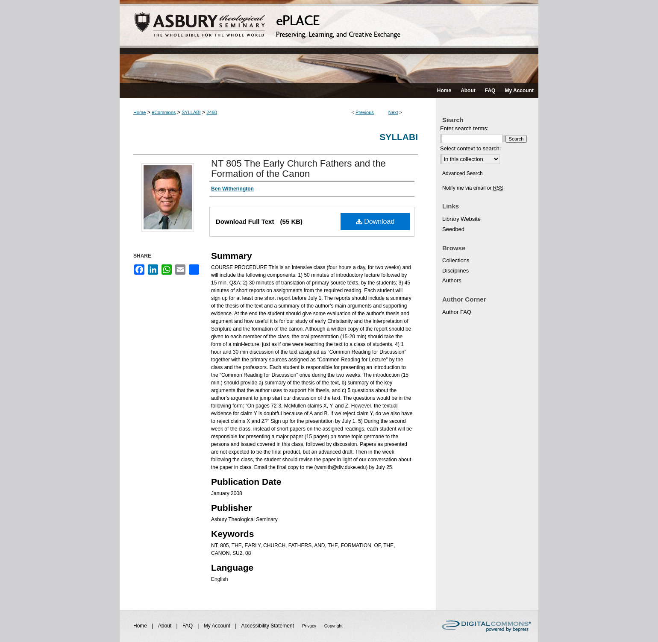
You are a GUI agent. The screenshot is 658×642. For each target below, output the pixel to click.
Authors (451, 280)
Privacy (309, 626)
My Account (218, 626)
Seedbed (453, 229)
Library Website (461, 219)
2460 (211, 112)
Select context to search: (470, 148)
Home (139, 112)
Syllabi (398, 137)
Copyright (333, 626)
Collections (456, 260)
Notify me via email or (472, 188)
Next (393, 112)
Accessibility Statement (268, 626)
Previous (364, 112)
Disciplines (455, 270)
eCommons (164, 112)
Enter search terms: (464, 128)
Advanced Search (462, 173)
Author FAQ (456, 312)
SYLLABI (191, 112)
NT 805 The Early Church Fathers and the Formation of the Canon (298, 168)
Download (375, 221)
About (165, 626)
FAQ (188, 626)
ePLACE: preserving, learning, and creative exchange (329, 41)
